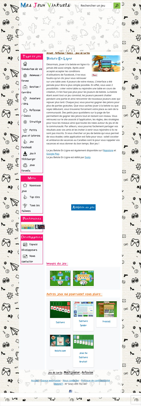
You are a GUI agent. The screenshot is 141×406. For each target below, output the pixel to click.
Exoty (88, 157)
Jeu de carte (55, 372)
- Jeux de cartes (81, 53)
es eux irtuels (45, 5)
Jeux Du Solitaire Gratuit (83, 357)
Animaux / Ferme (31, 77)
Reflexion (87, 372)
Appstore (108, 150)
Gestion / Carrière (31, 89)
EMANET (58, 383)
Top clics (30, 197)
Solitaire (60, 322)
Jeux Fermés (28, 167)
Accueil (49, 53)
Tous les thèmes (30, 207)
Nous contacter (28, 258)
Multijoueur (72, 372)
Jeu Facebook (27, 143)
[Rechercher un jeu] (95, 5)
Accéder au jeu (83, 207)
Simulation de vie (31, 65)
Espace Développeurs (29, 246)
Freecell (106, 321)
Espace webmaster (51, 380)
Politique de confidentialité (95, 380)
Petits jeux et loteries (30, 132)
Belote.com (60, 350)
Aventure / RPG (30, 100)
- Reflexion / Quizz (63, 53)
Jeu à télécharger (28, 155)
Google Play (52, 153)
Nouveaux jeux (31, 187)
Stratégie (31, 122)
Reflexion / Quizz (30, 112)
